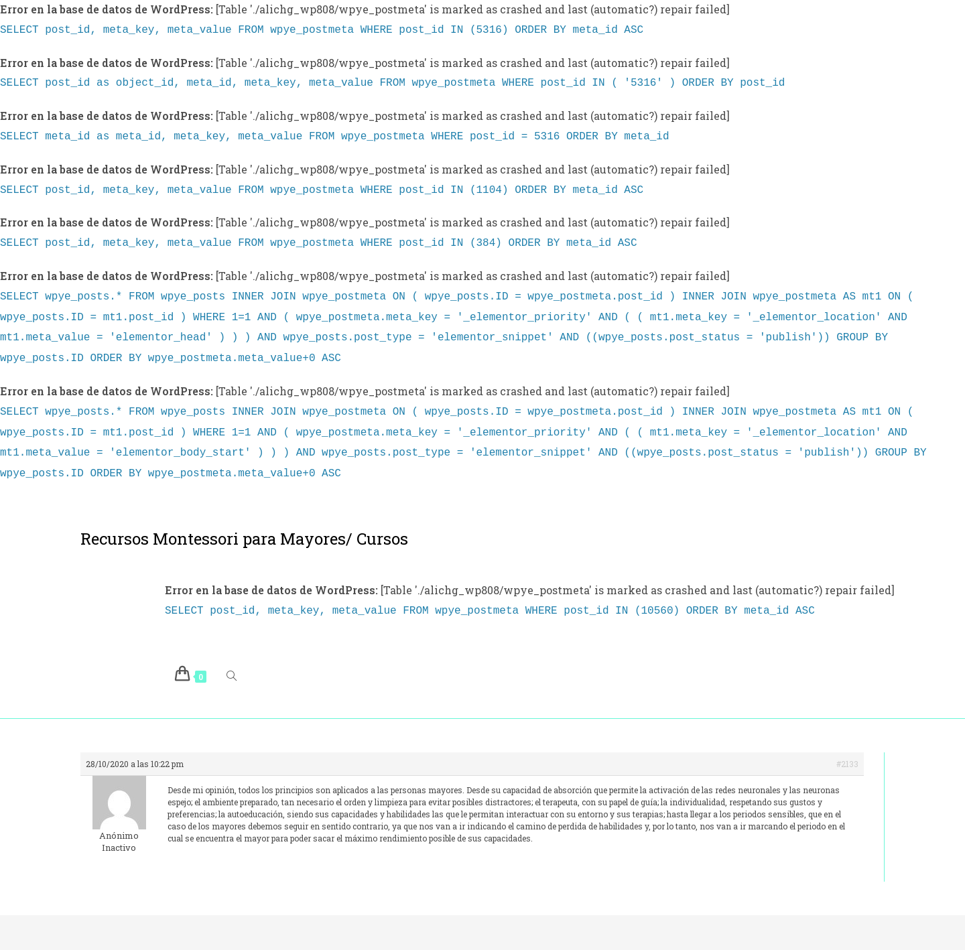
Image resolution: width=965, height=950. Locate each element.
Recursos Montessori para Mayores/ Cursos (244, 521)
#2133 (847, 745)
